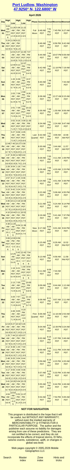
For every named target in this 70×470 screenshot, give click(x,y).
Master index (23, 459)
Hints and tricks (59, 459)
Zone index (40, 459)
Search (7, 457)
